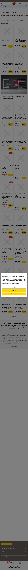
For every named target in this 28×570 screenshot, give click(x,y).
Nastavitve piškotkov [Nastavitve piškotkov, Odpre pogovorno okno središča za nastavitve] (14, 287)
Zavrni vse (14, 290)
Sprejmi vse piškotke (14, 293)
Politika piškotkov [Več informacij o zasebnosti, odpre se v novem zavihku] (15, 283)
